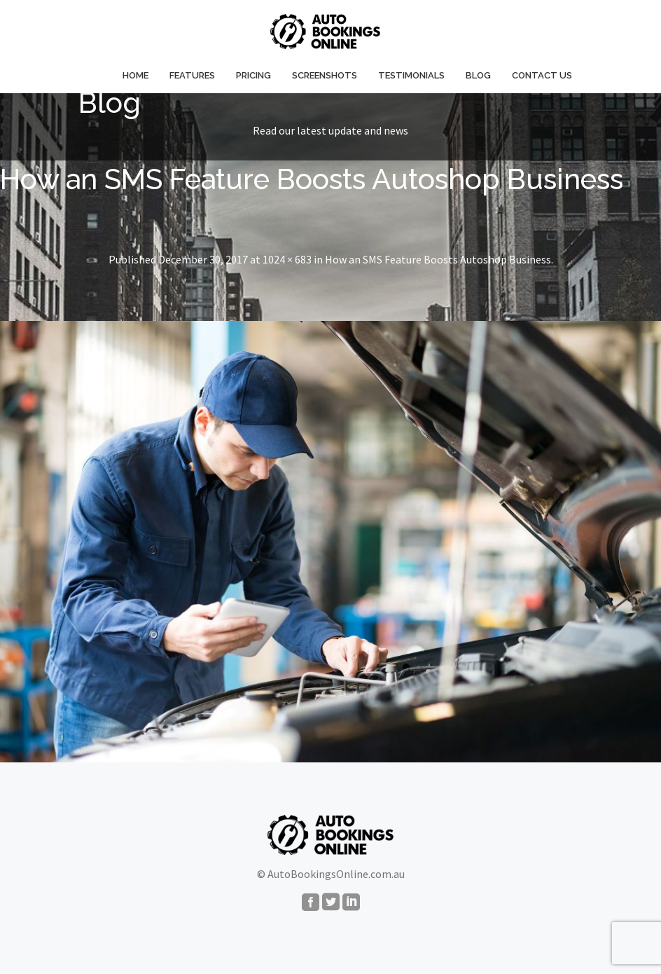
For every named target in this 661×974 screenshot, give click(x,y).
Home (135, 75)
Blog (478, 75)
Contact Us (542, 75)
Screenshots (324, 75)
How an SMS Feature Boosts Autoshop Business (438, 259)
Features (192, 75)
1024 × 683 (287, 259)
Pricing (253, 75)
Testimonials (411, 75)
